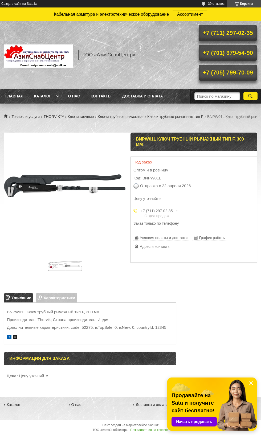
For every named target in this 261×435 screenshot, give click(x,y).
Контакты (101, 96)
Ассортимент (190, 14)
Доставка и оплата (142, 96)
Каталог (42, 96)
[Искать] (250, 96)
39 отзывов (216, 4)
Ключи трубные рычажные (121, 116)
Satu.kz (153, 425)
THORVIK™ (54, 116)
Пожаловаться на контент (149, 430)
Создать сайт (11, 4)
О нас (74, 96)
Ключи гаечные (81, 116)
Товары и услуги (25, 116)
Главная (14, 96)
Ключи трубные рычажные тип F (175, 116)
